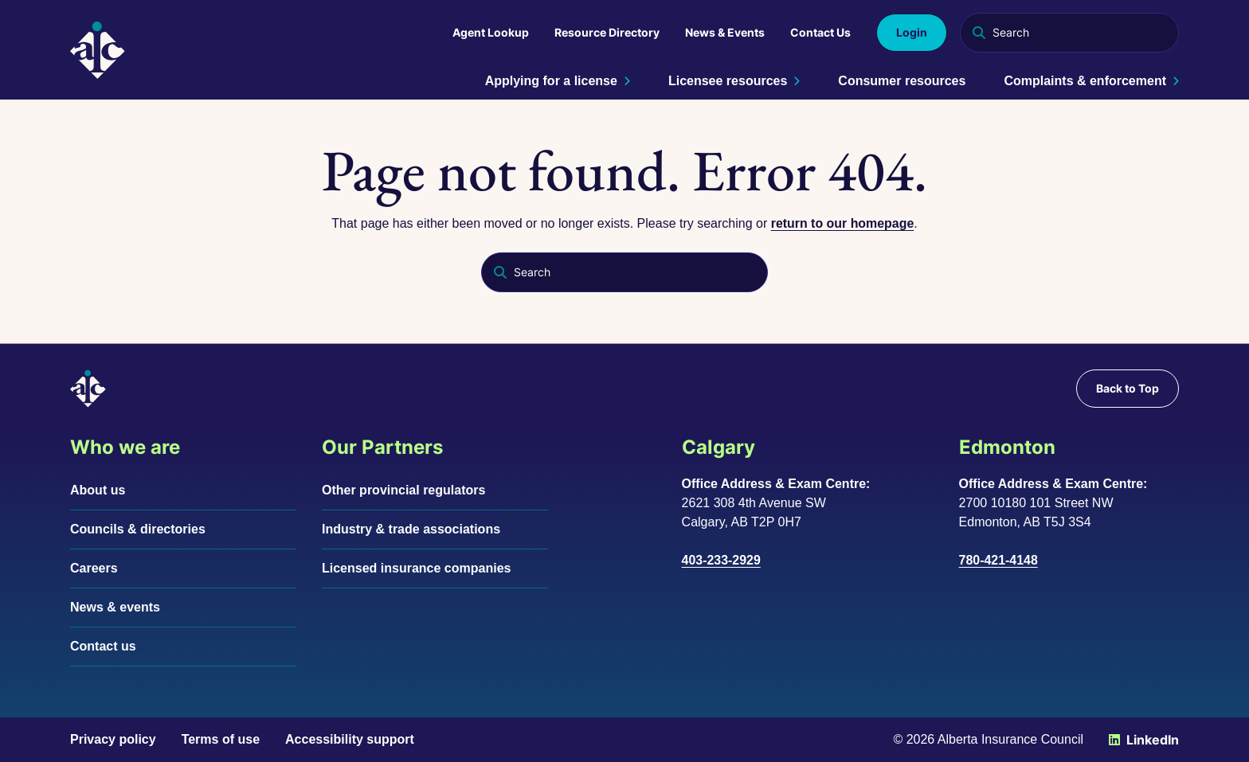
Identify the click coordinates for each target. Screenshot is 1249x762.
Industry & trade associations (411, 529)
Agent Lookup (490, 32)
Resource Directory (607, 32)
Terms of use (221, 739)
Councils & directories (138, 529)
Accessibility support (349, 739)
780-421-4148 (999, 560)
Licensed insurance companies (416, 568)
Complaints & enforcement (1091, 81)
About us (97, 490)
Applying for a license (557, 81)
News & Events (725, 32)
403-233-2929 (722, 560)
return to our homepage (842, 223)
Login (911, 32)
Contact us (103, 646)
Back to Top (1127, 388)
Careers (94, 568)
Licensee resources (734, 81)
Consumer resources (901, 81)
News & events (115, 607)
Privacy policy (113, 739)
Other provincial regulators (403, 490)
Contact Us (820, 32)
